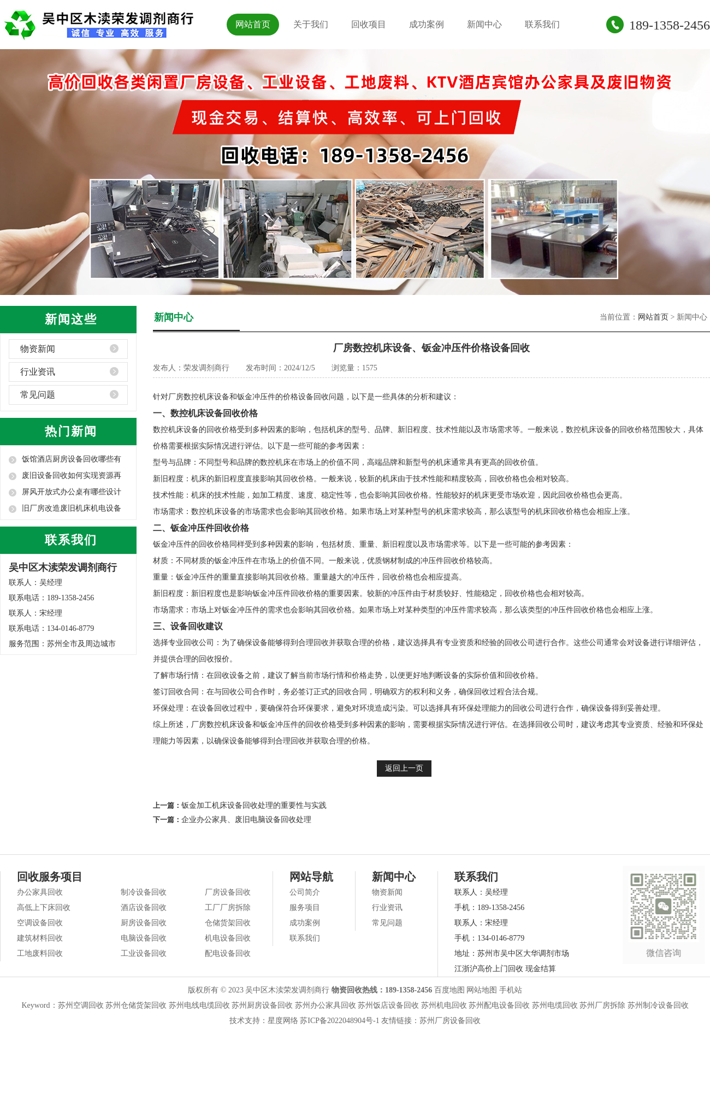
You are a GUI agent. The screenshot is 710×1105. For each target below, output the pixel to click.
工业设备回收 (144, 953)
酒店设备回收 (144, 907)
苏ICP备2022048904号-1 (339, 1021)
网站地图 (481, 990)
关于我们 (310, 24)
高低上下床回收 (43, 907)
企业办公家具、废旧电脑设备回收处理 (246, 820)
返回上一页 (404, 768)
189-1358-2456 (669, 25)
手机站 (510, 990)
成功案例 (426, 24)
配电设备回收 (228, 953)
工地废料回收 (40, 953)
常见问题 (37, 394)
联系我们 (542, 24)
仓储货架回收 (228, 923)
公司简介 (304, 892)
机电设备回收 (228, 938)
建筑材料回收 (40, 938)
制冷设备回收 (144, 892)
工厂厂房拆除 (228, 907)
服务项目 (304, 907)
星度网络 (283, 1021)
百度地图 (449, 990)
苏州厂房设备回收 (450, 1021)
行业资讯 (37, 371)
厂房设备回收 (228, 892)
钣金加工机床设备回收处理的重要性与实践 (254, 805)
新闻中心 (484, 24)
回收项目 (368, 24)
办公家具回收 (40, 892)
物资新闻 (37, 348)
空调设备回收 (40, 923)
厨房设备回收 (144, 923)
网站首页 (252, 24)
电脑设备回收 (144, 938)
